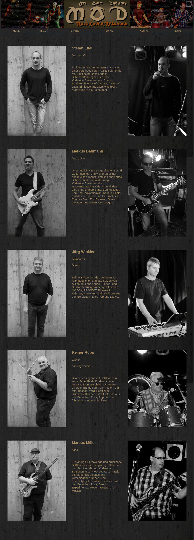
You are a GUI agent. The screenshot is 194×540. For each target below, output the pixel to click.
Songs (109, 30)
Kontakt (145, 30)
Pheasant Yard (93, 293)
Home (16, 30)
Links (178, 30)
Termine (74, 30)
